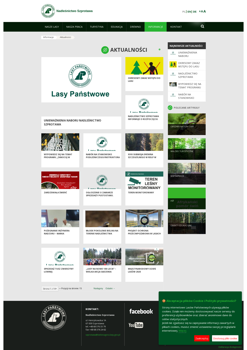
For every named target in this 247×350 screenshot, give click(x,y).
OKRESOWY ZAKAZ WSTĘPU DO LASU (189, 64)
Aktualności (65, 37)
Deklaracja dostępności (230, 347)
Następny (98, 288)
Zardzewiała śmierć (55, 199)
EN (189, 11)
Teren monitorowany (141, 199)
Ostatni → (110, 288)
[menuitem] (51, 27)
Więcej (182, 330)
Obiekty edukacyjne (181, 231)
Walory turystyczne (181, 157)
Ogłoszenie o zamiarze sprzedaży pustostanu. (100, 201)
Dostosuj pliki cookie (225, 338)
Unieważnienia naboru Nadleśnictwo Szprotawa (187, 58)
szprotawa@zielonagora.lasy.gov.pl (103, 334)
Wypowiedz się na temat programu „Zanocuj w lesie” (58, 164)
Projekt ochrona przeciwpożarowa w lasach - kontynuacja (144, 240)
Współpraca (177, 182)
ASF (172, 207)
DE (195, 11)
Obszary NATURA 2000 (182, 132)
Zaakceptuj (201, 338)
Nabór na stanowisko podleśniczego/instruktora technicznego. (103, 164)
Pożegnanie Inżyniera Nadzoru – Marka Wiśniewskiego (56, 240)
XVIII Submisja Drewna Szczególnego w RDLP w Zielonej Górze (142, 164)
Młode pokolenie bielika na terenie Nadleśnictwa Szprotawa (102, 240)
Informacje (48, 37)
